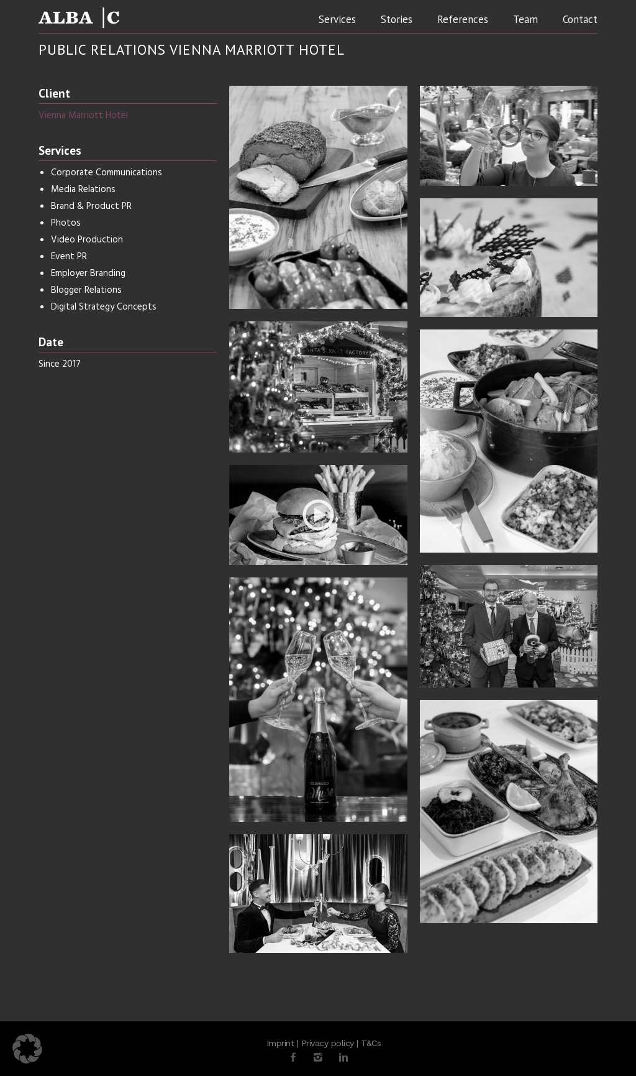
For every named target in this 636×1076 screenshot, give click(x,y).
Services (337, 19)
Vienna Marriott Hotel (83, 115)
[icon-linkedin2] (343, 1057)
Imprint (280, 1043)
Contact (580, 19)
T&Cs (371, 1043)
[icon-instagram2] (321, 1057)
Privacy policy (327, 1043)
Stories (396, 19)
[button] (27, 1048)
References (462, 19)
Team (525, 19)
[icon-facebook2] (296, 1057)
